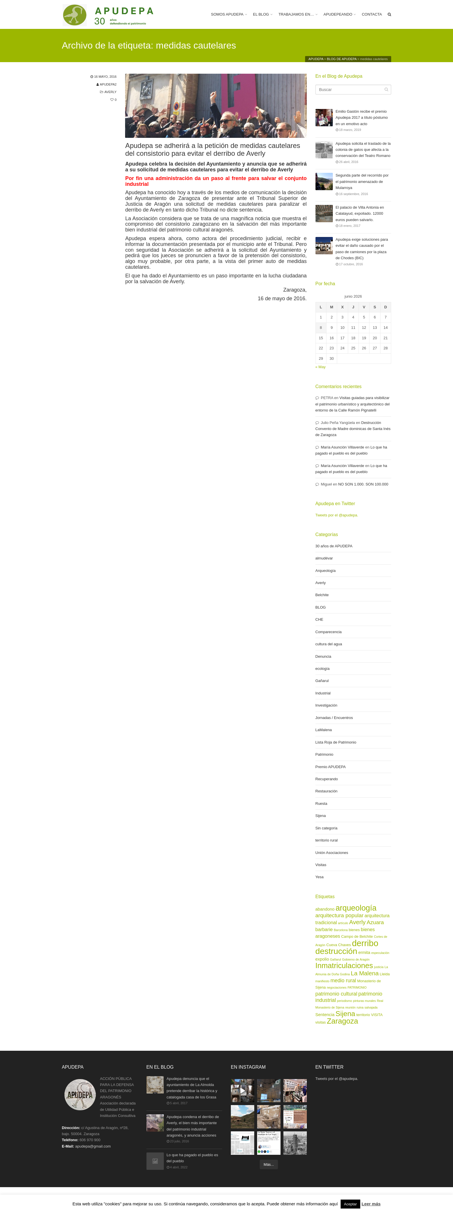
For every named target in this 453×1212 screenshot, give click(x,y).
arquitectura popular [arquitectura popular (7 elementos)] (339, 915)
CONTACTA (372, 14)
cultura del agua (328, 644)
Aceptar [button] (350, 1204)
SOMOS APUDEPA (227, 14)
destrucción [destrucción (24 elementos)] (336, 951)
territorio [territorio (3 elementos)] (363, 1015)
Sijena (320, 815)
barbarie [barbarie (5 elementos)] (324, 929)
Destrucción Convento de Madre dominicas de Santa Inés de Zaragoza (353, 428)
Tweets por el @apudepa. (336, 515)
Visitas (320, 865)
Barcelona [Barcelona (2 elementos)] (341, 930)
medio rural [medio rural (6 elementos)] (343, 980)
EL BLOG (261, 14)
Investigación (326, 705)
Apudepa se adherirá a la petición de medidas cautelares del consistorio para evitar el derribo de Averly (212, 149)
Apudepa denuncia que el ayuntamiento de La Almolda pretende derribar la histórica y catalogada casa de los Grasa (192, 1087)
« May (320, 367)
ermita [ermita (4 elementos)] (364, 952)
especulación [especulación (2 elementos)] (380, 953)
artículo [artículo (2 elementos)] (343, 923)
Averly (111, 92)
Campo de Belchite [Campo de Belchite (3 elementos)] (357, 936)
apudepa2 (108, 84)
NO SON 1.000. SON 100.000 (363, 484)
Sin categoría (326, 828)
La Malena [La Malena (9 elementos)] (364, 973)
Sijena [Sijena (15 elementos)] (345, 1014)
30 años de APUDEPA (333, 546)
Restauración (326, 791)
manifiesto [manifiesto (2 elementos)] (322, 981)
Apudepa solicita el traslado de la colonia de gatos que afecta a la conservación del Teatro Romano (363, 149)
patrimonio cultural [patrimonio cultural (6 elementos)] (336, 994)
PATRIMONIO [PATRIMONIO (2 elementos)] (357, 987)
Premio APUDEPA (330, 767)
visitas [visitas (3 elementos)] (320, 1022)
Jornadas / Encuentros (334, 718)
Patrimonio (324, 754)
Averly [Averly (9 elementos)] (357, 922)
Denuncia (323, 656)
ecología (322, 668)
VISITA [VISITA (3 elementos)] (377, 1015)
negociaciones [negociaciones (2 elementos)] (336, 987)
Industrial (323, 693)
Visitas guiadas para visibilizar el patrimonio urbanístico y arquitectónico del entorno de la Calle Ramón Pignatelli (352, 404)
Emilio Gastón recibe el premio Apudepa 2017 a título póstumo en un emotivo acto (362, 117)
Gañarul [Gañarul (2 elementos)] (335, 959)
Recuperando (326, 779)
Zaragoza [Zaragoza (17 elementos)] (342, 1021)
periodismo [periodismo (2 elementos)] (344, 1000)
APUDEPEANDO (338, 14)
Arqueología (325, 570)
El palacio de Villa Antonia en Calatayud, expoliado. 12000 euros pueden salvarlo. (360, 213)
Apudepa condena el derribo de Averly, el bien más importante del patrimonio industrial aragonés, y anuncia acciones (193, 1125)
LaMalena (323, 730)
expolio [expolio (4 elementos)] (322, 959)
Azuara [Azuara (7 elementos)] (375, 922)
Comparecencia (328, 632)
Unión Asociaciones (331, 852)
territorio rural (326, 840)
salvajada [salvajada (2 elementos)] (371, 1007)
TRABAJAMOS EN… (296, 14)
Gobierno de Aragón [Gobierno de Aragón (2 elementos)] (356, 959)
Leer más (370, 1203)
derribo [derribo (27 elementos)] (365, 943)
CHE (319, 619)
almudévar (324, 558)
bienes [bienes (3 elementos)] (354, 930)
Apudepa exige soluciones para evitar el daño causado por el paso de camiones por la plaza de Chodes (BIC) (362, 248)
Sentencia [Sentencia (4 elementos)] (325, 1014)
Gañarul (322, 681)
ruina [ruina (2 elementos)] (360, 1007)
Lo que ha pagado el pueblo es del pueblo (192, 1158)
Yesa (319, 877)
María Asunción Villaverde (342, 447)
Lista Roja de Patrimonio (336, 742)
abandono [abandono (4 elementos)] (325, 909)
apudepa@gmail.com (93, 1146)
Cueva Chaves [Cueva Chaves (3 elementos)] (338, 945)
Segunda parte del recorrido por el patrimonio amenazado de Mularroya (362, 181)
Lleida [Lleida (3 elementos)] (385, 974)
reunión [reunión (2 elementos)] (350, 1007)
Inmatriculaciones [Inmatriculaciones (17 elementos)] (344, 965)
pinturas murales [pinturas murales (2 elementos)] (364, 1000)
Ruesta (321, 803)
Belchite (322, 595)
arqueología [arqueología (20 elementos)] (355, 908)
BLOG (320, 607)
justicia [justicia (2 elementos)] (379, 967)
